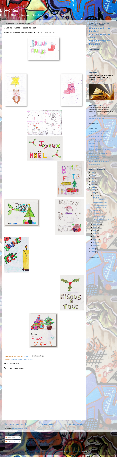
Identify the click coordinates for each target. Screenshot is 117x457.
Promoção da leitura (99, 216)
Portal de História (95, 159)
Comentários (10, 441)
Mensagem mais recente (15, 424)
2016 (93, 184)
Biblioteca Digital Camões (97, 134)
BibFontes (9, 10)
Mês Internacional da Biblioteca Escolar (100, 206)
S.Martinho (96, 210)
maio (95, 233)
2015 (93, 187)
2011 (93, 252)
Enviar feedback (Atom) (20, 429)
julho (95, 227)
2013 (93, 193)
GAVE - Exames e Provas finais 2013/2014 (101, 199)
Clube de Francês (17, 359)
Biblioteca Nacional (95, 139)
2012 (93, 249)
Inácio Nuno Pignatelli (100, 203)
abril (94, 236)
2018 (93, 178)
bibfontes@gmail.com (96, 118)
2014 (93, 190)
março (95, 239)
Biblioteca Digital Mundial (97, 136)
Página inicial (47, 424)
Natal (25, 359)
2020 (93, 172)
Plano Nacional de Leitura (97, 156)
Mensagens (10, 438)
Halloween (96, 213)
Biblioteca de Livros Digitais (98, 131)
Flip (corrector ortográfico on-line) (100, 153)
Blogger (84, 451)
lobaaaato (65, 451)
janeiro (95, 245)
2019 (93, 175)
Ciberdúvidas (93, 146)
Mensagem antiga (75, 424)
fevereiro (96, 242)
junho (95, 230)
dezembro (96, 195)
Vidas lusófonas (94, 164)
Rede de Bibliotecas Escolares (99, 161)
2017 (93, 181)
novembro (96, 224)
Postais (30, 359)
